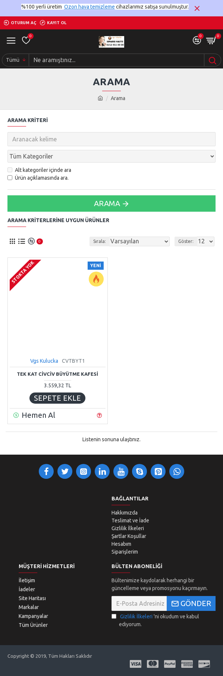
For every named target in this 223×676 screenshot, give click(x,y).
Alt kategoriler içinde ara (39, 170)
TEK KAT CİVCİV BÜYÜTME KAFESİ (57, 374)
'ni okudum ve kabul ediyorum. (155, 620)
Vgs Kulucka (44, 361)
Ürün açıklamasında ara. (38, 178)
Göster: (186, 241)
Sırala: (99, 241)
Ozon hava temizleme (89, 7)
